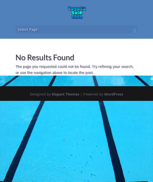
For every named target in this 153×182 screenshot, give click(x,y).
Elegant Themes (65, 94)
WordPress (113, 94)
